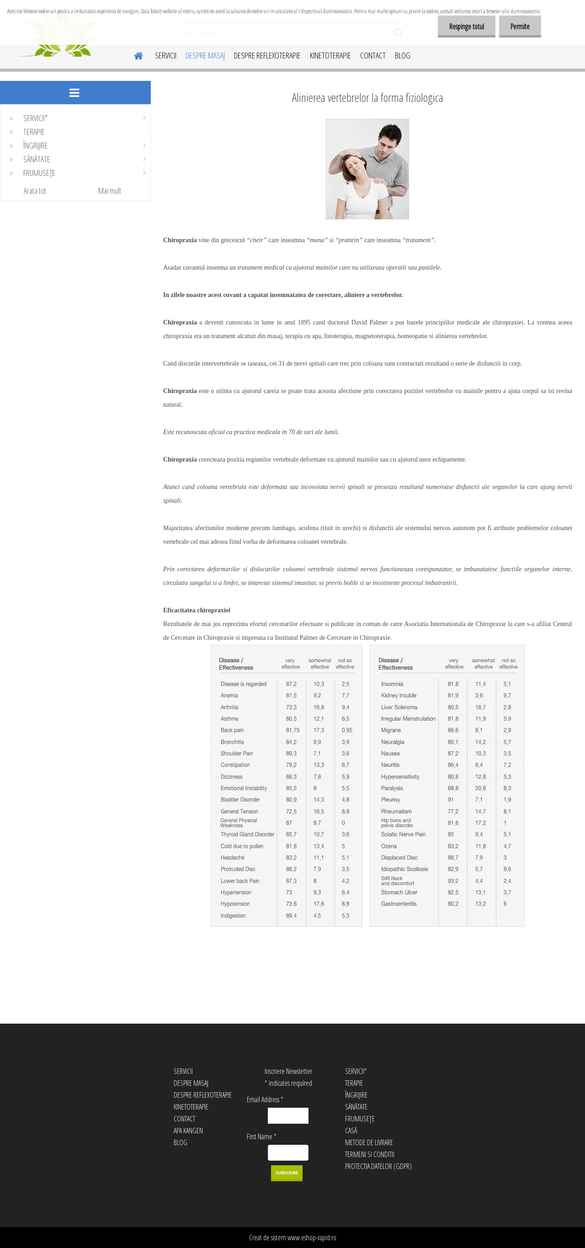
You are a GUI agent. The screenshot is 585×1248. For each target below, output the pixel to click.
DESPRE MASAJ (205, 55)
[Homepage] (133, 54)
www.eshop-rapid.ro (311, 1237)
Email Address (265, 1099)
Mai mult (109, 190)
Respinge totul (466, 26)
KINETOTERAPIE (330, 55)
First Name (262, 1136)
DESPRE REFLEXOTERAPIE (267, 55)
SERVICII (165, 55)
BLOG (402, 55)
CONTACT (373, 55)
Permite (520, 26)
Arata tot (35, 190)
